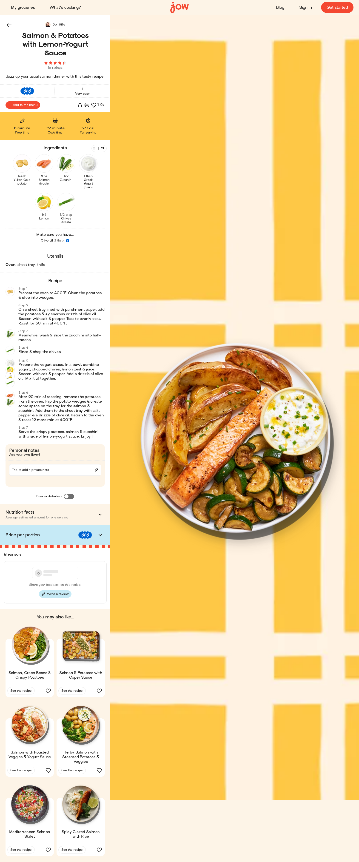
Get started (337, 7)
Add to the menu (22, 105)
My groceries (23, 7)
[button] (9, 24)
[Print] (87, 105)
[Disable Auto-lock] (69, 496)
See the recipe (21, 691)
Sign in (305, 7)
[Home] (179, 7)
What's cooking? (65, 7)
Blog (280, 7)
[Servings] (99, 148)
